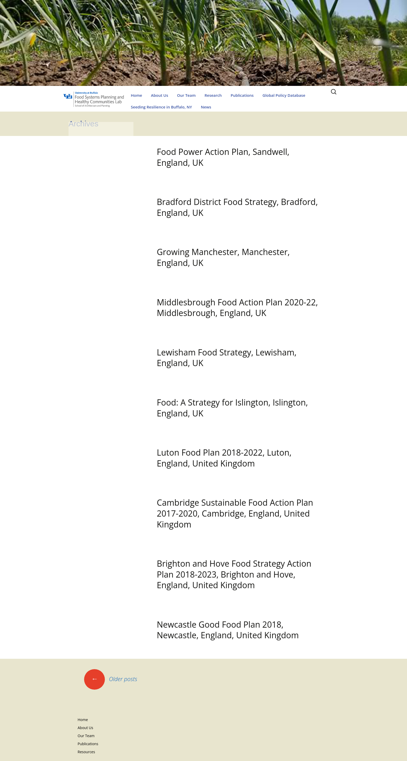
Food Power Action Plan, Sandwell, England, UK (223, 157)
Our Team (186, 95)
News (206, 106)
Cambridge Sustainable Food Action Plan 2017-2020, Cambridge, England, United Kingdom (235, 513)
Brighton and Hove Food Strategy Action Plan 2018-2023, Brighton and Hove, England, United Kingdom (234, 574)
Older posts (110, 679)
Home (136, 95)
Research (213, 95)
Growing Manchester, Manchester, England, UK (223, 257)
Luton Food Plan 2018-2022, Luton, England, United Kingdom (224, 458)
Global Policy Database (283, 95)
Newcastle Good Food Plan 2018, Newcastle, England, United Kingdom (228, 630)
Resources (86, 751)
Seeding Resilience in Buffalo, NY (161, 106)
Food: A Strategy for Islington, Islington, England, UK (232, 408)
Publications (242, 95)
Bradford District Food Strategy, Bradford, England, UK (237, 207)
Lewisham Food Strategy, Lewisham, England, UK (226, 358)
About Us (159, 95)
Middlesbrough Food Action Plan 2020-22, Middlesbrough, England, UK (237, 308)
